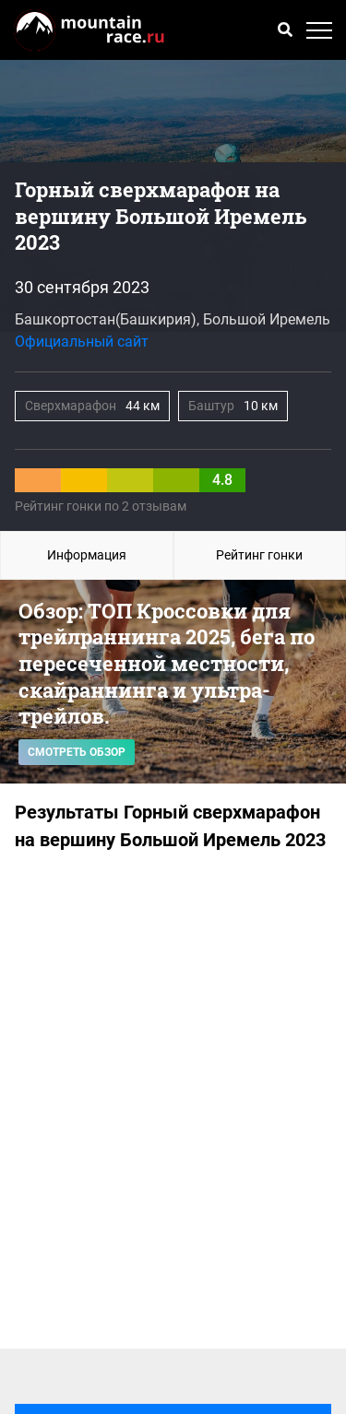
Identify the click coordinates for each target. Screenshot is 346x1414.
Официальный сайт (82, 341)
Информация (86, 555)
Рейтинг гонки (259, 555)
